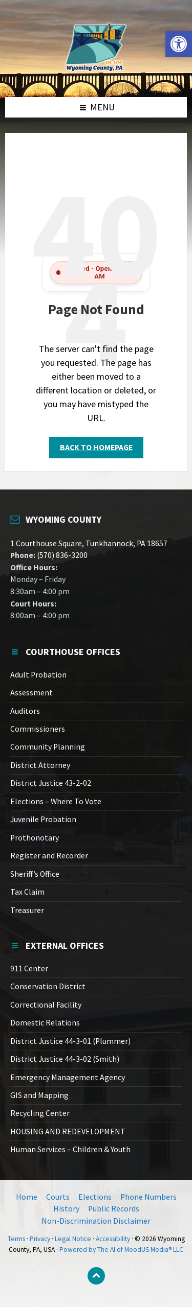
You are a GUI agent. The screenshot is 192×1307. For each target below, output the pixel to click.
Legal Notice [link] (73, 1238)
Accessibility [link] (113, 1238)
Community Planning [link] (47, 747)
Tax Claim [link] (27, 892)
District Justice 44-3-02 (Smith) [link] (64, 1059)
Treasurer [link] (27, 910)
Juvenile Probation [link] (43, 819)
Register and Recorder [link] (49, 855)
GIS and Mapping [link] (39, 1095)
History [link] (66, 1208)
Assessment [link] (31, 692)
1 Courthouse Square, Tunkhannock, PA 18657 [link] (88, 543)
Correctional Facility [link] (45, 1005)
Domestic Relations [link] (45, 1023)
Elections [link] (95, 1197)
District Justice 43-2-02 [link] (50, 783)
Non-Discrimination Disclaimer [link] (96, 1221)
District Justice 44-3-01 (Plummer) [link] (70, 1041)
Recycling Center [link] (40, 1113)
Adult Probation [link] (38, 675)
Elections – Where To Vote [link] (55, 801)
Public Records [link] (113, 1208)
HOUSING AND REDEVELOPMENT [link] (67, 1131)
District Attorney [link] (40, 765)
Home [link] (26, 1197)
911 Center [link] (29, 968)
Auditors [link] (25, 711)
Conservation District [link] (48, 986)
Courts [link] (58, 1197)
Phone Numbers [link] (148, 1197)
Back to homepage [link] (96, 447)
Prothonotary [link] (34, 838)
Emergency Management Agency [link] (67, 1077)
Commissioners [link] (37, 729)
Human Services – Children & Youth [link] (70, 1149)
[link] (178, 44)
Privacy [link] (40, 1238)
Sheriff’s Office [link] (34, 874)
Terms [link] (16, 1238)
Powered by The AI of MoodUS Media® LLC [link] (121, 1249)
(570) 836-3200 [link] (61, 555)
